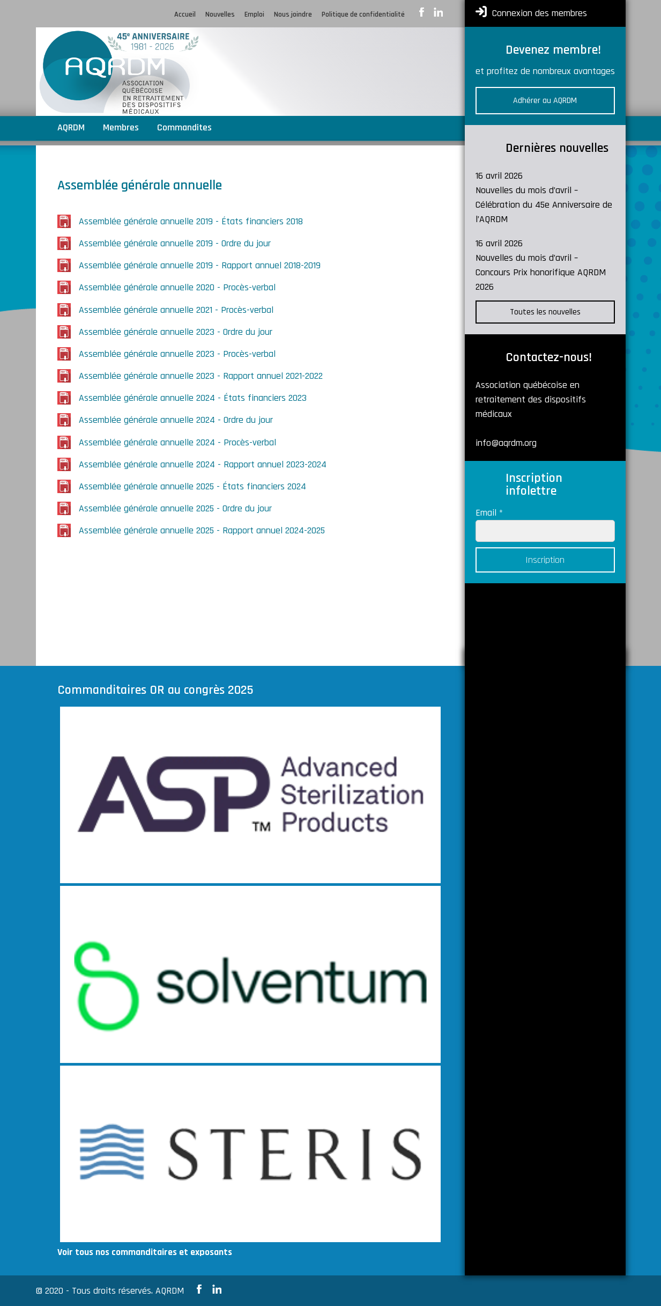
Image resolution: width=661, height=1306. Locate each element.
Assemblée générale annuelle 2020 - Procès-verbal (177, 287)
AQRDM (71, 129)
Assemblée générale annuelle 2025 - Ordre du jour (175, 508)
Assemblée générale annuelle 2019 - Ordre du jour (175, 243)
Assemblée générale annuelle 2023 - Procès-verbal (177, 354)
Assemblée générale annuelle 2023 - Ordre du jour (175, 332)
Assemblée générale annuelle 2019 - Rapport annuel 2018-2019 (200, 265)
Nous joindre (293, 15)
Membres (121, 129)
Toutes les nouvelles (545, 312)
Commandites (184, 129)
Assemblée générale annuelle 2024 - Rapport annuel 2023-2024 (202, 464)
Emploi (254, 15)
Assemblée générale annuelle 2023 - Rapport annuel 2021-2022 (201, 376)
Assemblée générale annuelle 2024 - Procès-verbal (177, 442)
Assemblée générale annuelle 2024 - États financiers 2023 (193, 398)
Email (489, 513)
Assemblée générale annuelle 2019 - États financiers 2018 (191, 221)
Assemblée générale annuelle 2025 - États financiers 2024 (192, 486)
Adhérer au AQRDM (545, 100)
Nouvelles (220, 15)
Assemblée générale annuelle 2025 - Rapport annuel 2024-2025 (202, 530)
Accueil (185, 15)
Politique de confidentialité (363, 15)
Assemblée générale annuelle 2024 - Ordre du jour (176, 420)
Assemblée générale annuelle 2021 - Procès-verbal (176, 310)
